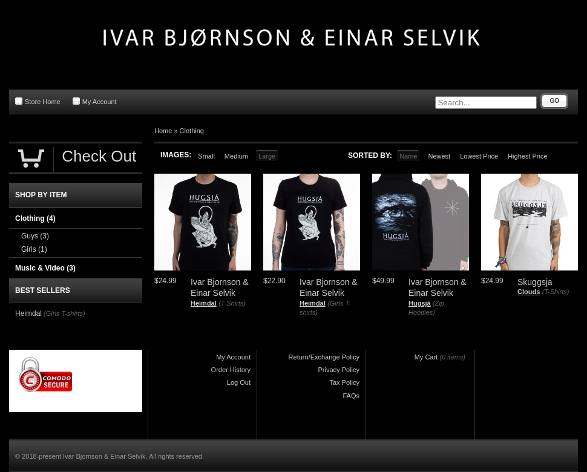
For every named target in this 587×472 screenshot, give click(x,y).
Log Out (239, 382)
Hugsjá (419, 303)
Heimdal (204, 303)
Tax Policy (344, 382)
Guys (35, 236)
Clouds (528, 291)
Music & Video (45, 268)
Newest (439, 156)
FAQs (351, 395)
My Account (95, 101)
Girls (34, 249)
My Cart (426, 357)
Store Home (38, 101)
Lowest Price (479, 156)
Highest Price (527, 156)
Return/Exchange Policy (324, 357)
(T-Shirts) (232, 303)
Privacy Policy (338, 369)
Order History (231, 369)
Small (206, 156)
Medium (236, 156)
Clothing (192, 130)
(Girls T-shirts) (64, 313)
